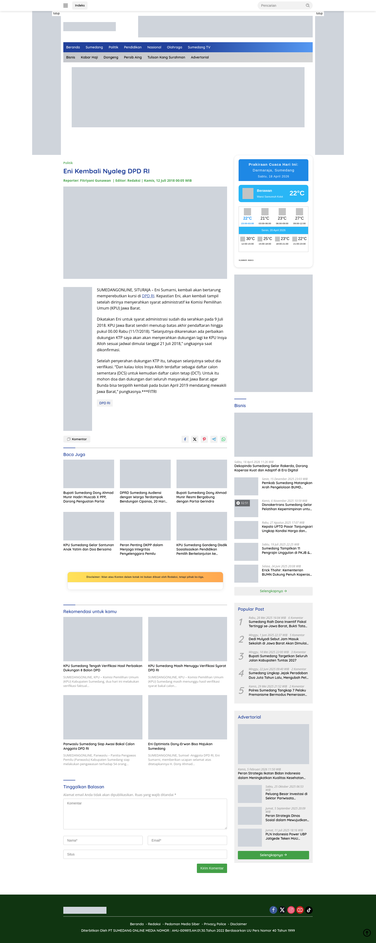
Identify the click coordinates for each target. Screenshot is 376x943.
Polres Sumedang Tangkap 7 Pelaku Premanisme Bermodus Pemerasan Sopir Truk (277, 692)
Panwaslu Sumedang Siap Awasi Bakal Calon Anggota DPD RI (99, 746)
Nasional (154, 47)
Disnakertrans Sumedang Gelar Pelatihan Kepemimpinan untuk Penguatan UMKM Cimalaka (287, 507)
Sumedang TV (199, 47)
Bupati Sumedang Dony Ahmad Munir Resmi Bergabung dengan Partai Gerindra (201, 497)
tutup (56, 13)
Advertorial (200, 57)
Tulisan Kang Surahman (166, 57)
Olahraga (174, 47)
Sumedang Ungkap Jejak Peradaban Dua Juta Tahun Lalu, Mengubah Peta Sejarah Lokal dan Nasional (278, 675)
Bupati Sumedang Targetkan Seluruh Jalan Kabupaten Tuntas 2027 (278, 658)
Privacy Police (215, 924)
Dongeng (111, 57)
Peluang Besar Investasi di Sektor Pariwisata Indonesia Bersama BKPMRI (286, 796)
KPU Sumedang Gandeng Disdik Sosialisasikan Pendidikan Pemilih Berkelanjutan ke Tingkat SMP (201, 549)
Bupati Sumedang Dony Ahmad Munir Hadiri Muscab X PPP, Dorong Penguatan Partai (88, 497)
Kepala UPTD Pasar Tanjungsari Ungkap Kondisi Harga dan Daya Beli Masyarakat (287, 528)
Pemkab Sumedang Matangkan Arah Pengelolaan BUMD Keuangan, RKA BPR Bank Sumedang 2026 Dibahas (287, 485)
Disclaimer (238, 924)
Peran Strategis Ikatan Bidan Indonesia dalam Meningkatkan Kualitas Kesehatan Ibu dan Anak (271, 775)
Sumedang (94, 47)
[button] (308, 5)
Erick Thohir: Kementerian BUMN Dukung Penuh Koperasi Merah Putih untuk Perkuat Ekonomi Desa (286, 572)
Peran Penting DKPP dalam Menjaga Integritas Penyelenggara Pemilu (141, 549)
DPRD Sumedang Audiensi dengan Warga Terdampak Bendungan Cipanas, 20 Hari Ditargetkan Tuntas (142, 497)
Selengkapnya (273, 591)
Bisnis (70, 57)
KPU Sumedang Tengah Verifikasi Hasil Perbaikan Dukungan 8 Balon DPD (102, 668)
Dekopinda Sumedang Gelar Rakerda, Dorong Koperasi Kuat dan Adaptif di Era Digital (271, 468)
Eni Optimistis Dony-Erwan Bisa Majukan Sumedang (180, 746)
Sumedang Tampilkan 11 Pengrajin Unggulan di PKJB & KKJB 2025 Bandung (286, 550)
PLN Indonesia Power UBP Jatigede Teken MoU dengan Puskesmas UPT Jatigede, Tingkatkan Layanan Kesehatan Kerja (286, 836)
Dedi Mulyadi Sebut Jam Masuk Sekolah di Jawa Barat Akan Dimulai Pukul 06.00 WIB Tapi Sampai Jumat (277, 641)
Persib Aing (133, 57)
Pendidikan (132, 47)
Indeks (80, 5)
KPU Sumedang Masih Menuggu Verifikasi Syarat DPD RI (187, 668)
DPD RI (148, 296)
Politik (113, 47)
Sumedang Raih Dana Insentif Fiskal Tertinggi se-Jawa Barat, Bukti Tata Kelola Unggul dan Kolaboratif (277, 624)
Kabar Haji (89, 57)
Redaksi (154, 924)
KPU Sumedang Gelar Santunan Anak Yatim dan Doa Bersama (88, 547)
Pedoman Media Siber (182, 924)
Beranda (73, 47)
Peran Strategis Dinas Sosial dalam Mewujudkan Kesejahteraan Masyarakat (287, 818)
